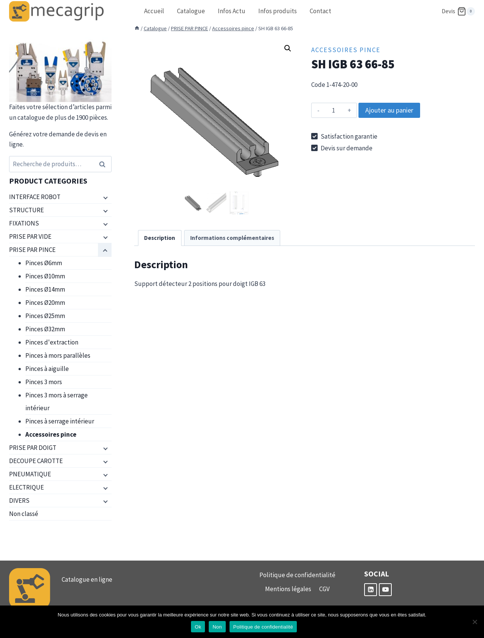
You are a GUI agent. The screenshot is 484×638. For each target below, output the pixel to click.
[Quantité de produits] (333, 110)
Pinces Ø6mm (43, 263)
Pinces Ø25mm (45, 316)
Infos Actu (231, 11)
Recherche (104, 164)
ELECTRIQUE (26, 487)
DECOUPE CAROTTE (36, 461)
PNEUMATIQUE (30, 474)
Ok (198, 627)
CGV (324, 589)
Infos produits (277, 11)
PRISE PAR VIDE (30, 236)
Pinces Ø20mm (45, 302)
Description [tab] (159, 237)
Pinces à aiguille (47, 369)
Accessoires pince (345, 50)
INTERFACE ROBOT (34, 197)
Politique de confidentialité (297, 575)
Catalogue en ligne (87, 579)
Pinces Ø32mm (45, 329)
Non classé (23, 514)
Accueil (154, 11)
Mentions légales (288, 589)
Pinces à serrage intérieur (59, 421)
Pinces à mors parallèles (57, 355)
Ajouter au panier (389, 110)
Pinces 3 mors (43, 382)
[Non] (474, 622)
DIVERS (19, 500)
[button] (288, 48)
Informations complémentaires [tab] (232, 237)
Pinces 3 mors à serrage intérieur (56, 401)
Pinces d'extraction (51, 342)
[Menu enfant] (105, 197)
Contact (320, 11)
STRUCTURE (26, 210)
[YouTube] (385, 589)
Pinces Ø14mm (45, 289)
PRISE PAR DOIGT (32, 447)
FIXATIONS (24, 223)
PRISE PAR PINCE (32, 250)
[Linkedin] (370, 589)
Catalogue (191, 11)
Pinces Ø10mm (45, 276)
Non (217, 627)
